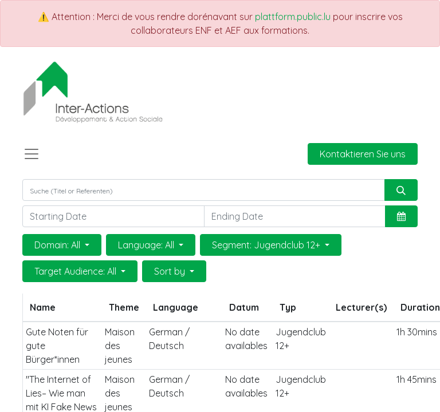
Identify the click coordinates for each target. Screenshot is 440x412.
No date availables (246, 338)
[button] (401, 216)
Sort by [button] (170, 271)
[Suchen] (401, 190)
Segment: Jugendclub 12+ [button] (267, 245)
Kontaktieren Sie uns (363, 154)
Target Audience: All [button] (76, 271)
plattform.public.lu (293, 16)
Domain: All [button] (58, 245)
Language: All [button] (147, 245)
